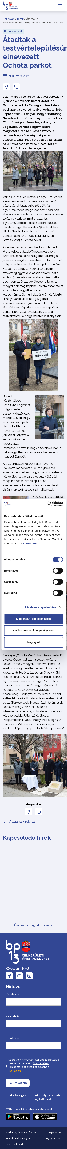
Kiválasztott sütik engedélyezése (33, 630)
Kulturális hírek (13, 31)
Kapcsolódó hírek (27, 837)
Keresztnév (13, 1016)
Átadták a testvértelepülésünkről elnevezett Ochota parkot (33, 52)
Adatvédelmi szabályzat (18, 1138)
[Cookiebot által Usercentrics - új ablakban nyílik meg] (48, 503)
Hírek (20, 19)
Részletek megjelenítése (40, 607)
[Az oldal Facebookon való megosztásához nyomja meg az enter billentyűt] (6, 86)
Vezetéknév (13, 994)
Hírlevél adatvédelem (17, 1144)
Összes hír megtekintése (33, 925)
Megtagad (33, 642)
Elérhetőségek (16, 1095)
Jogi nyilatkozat (53, 1138)
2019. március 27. (19, 76)
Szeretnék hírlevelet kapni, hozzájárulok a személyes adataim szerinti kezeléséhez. (33, 1065)
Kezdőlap (8, 19)
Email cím (12, 1038)
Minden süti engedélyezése (33, 618)
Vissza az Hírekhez (19, 822)
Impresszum (55, 1132)
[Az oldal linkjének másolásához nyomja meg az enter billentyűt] (16, 86)
